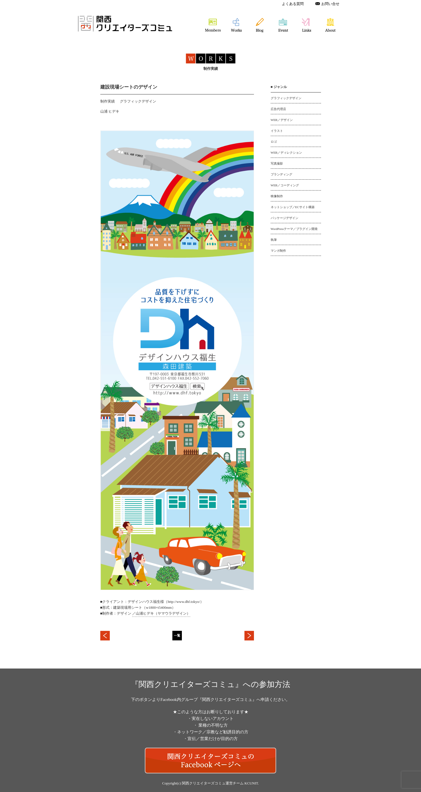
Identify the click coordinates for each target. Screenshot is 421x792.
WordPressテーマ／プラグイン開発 (294, 228)
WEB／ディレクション (286, 152)
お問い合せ (327, 4)
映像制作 (277, 196)
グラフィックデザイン (138, 101)
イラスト (277, 130)
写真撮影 (277, 163)
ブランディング (281, 174)
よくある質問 (293, 4)
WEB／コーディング (285, 185)
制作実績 (107, 101)
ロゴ (274, 141)
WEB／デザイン (282, 120)
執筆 (274, 239)
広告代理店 (278, 109)
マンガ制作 (278, 250)
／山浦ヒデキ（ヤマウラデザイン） (161, 613)
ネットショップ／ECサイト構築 (293, 207)
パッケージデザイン (284, 218)
